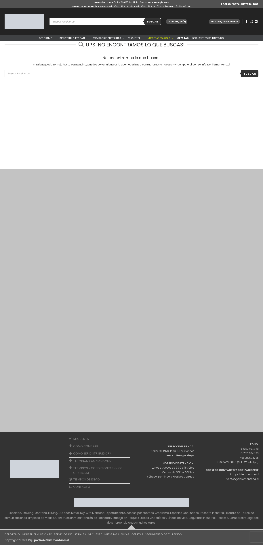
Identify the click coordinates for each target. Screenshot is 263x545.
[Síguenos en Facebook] (246, 21)
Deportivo (47, 38)
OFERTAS (183, 38)
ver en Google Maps (158, 2)
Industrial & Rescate (74, 38)
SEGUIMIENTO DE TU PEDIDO (208, 38)
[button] (176, 21)
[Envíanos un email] (256, 21)
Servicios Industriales (108, 38)
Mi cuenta (136, 38)
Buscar (152, 21)
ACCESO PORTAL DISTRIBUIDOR (239, 4)
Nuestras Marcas (161, 38)
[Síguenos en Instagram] (251, 21)
